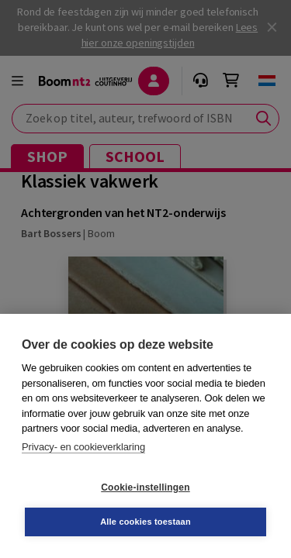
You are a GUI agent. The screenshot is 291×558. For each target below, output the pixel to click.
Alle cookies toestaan (145, 521)
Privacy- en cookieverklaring (83, 447)
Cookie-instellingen (145, 487)
